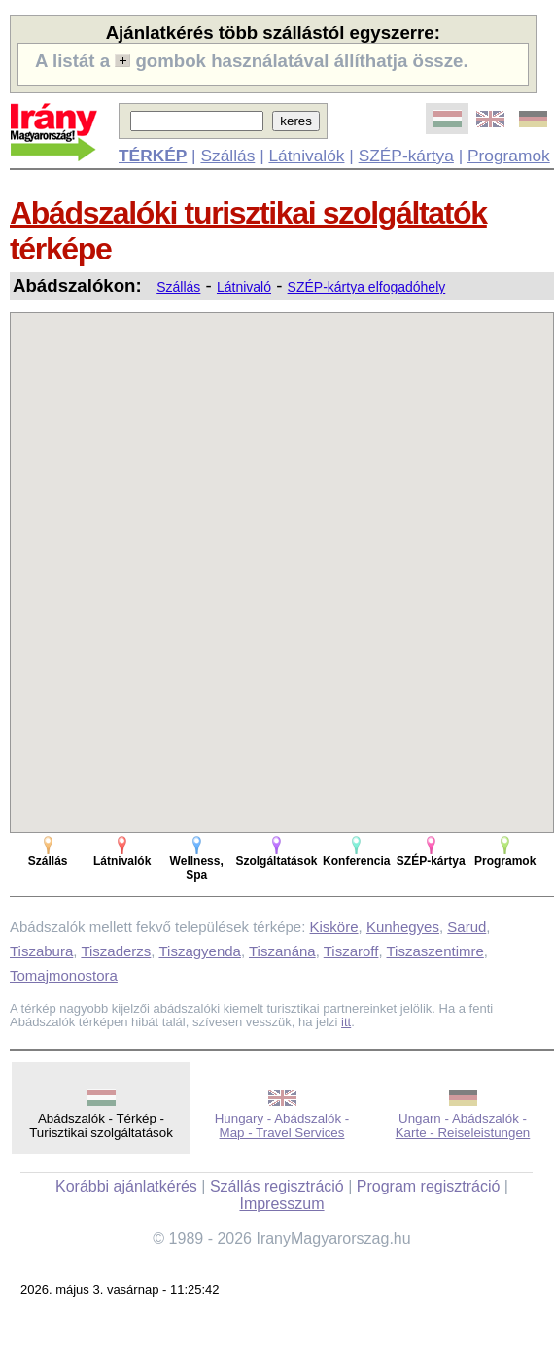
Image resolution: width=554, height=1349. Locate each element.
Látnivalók (306, 155)
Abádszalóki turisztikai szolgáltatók (248, 212)
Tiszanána (282, 951)
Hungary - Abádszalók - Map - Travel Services (282, 1125)
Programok (508, 155)
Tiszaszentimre (435, 951)
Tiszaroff (351, 951)
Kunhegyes (402, 926)
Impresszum (281, 1203)
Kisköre (334, 926)
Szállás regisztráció (277, 1186)
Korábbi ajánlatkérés (126, 1186)
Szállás (227, 155)
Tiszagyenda (199, 951)
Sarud (466, 926)
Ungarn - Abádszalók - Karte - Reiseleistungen (463, 1125)
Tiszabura (41, 951)
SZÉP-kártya (406, 155)
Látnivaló (244, 286)
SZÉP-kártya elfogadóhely (367, 286)
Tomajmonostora (64, 975)
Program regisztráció (429, 1186)
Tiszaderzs (116, 951)
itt (346, 1022)
